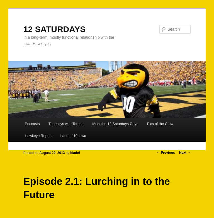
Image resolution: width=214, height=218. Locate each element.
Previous (166, 153)
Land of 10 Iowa (73, 136)
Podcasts (32, 124)
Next (185, 153)
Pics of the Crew (160, 124)
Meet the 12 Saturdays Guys (115, 124)
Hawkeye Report (38, 136)
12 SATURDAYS (54, 29)
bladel (75, 153)
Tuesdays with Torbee (66, 124)
